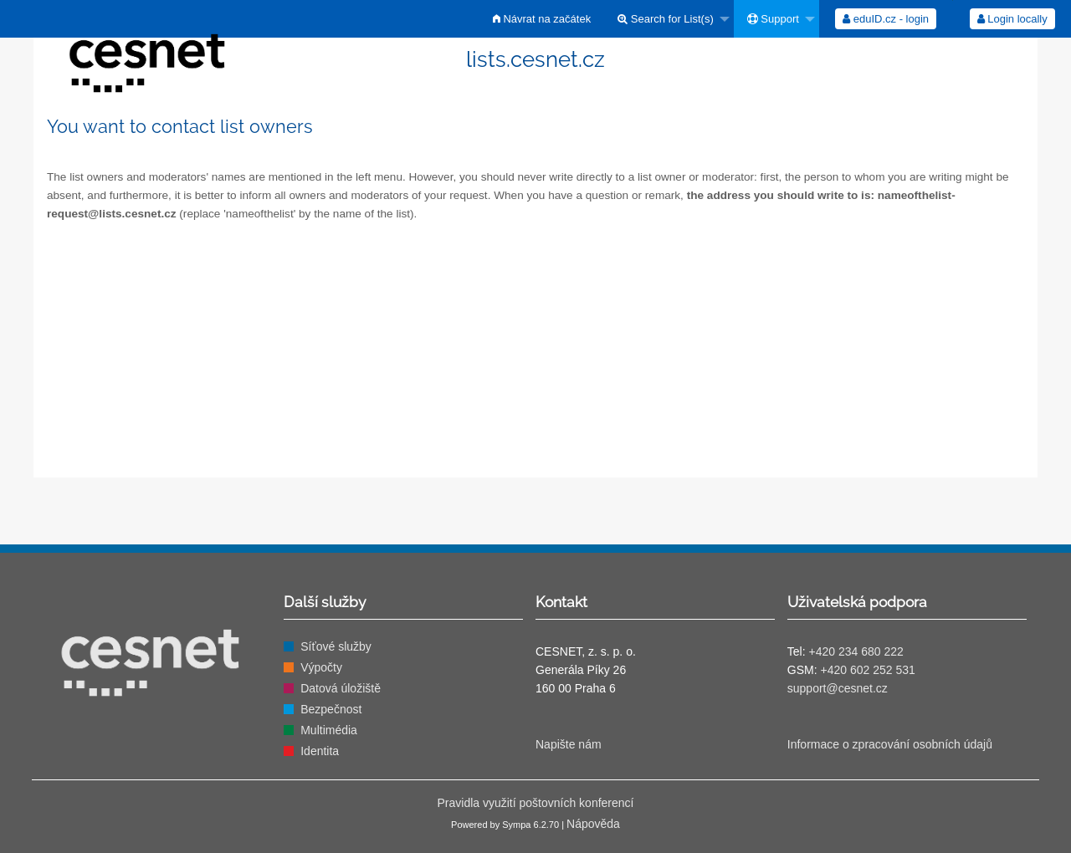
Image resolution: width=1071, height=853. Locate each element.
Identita (319, 751)
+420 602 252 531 (867, 670)
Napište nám (569, 744)
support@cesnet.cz (837, 688)
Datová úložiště (340, 688)
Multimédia (328, 730)
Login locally (1012, 19)
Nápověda (593, 823)
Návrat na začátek (542, 19)
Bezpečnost (330, 709)
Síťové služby (336, 646)
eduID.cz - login (886, 19)
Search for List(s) (665, 19)
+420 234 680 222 (855, 651)
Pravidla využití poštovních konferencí (535, 803)
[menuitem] (541, 19)
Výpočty (321, 667)
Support (773, 19)
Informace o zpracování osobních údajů (889, 744)
